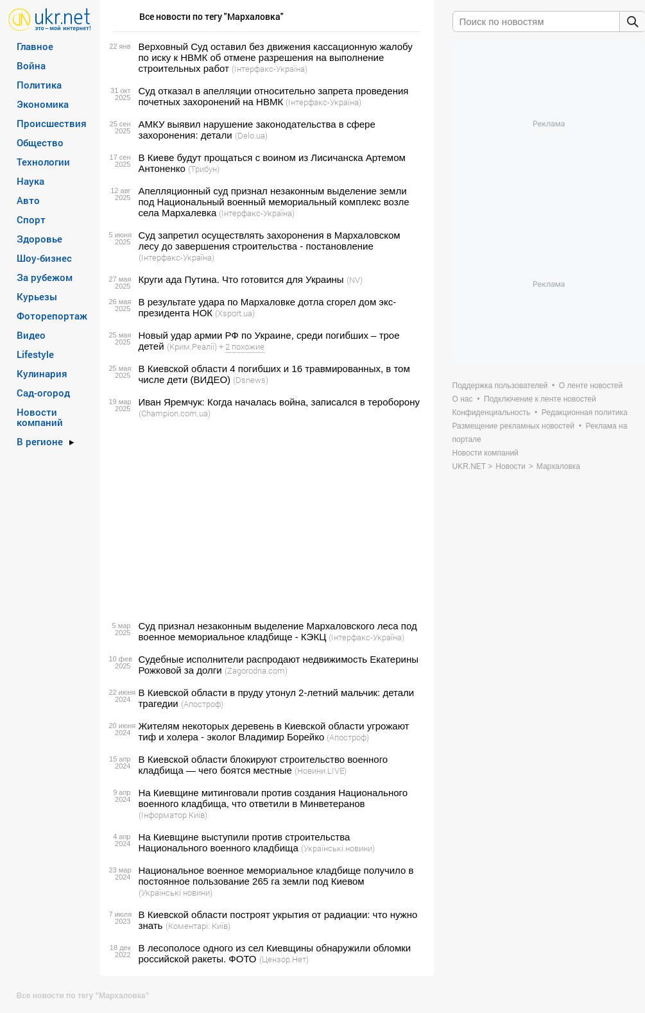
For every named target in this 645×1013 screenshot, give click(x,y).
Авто (28, 200)
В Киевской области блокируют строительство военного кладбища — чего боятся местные (263, 765)
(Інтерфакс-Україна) (269, 68)
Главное (35, 46)
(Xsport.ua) (235, 313)
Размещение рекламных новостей (513, 425)
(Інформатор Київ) (173, 815)
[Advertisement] (265, 519)
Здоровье (39, 239)
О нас (462, 399)
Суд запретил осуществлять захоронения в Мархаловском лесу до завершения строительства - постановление (269, 240)
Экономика (43, 104)
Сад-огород (43, 392)
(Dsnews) (250, 380)
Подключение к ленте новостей (540, 399)
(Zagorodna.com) (256, 670)
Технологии (43, 162)
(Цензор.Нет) (284, 959)
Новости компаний (40, 417)
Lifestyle (35, 354)
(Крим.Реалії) (192, 346)
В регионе (40, 441)
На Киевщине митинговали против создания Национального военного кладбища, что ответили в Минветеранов (273, 798)
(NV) (355, 279)
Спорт (31, 219)
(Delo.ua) (251, 135)
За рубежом (45, 277)
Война (31, 65)
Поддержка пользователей (500, 385)
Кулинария (42, 373)
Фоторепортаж (52, 316)
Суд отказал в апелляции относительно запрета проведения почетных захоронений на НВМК (274, 96)
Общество (40, 142)
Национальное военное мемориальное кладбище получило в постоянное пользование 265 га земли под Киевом (276, 876)
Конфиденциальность (491, 412)
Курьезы (37, 296)
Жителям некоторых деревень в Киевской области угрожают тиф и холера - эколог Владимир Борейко (274, 731)
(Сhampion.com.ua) (175, 413)
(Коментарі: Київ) (198, 926)
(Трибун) (203, 169)
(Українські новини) (338, 848)
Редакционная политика (585, 412)
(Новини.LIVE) (321, 770)
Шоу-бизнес (44, 258)
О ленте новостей (591, 385)
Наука (30, 181)
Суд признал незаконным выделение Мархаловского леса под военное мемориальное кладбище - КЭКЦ (278, 631)
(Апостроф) (202, 704)
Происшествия (52, 123)
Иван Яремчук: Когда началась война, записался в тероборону (279, 401)
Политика (39, 85)
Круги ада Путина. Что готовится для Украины (241, 279)
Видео (31, 335)
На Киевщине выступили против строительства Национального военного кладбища (244, 842)
